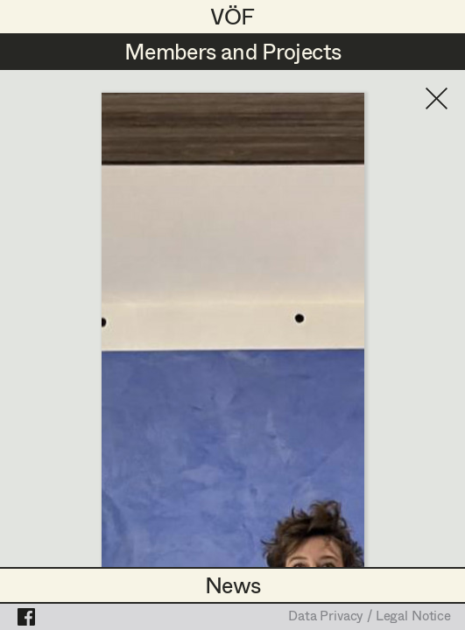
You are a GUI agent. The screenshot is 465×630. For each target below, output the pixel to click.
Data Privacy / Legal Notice (369, 617)
